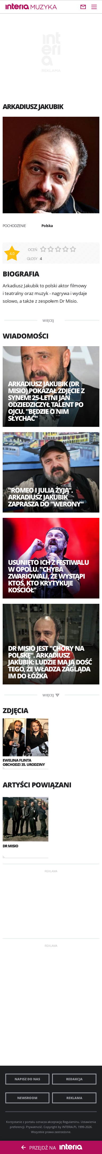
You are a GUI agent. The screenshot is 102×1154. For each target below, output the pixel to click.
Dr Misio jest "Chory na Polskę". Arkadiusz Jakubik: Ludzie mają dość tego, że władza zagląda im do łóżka (50, 662)
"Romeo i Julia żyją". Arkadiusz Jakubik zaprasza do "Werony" (45, 497)
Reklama (74, 1098)
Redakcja (74, 1079)
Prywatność (34, 1127)
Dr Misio (10, 845)
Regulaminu (71, 1122)
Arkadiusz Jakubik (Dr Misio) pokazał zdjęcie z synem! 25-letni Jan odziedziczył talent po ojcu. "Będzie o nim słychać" (46, 401)
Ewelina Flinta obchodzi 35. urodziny (24, 762)
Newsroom (27, 1098)
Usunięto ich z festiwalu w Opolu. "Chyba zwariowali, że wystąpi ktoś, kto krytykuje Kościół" (48, 576)
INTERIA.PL (69, 1127)
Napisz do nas (27, 1079)
